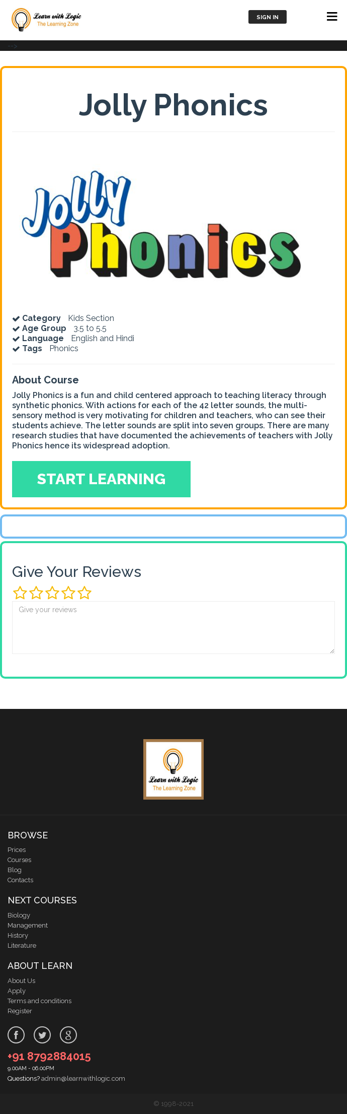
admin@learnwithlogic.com (83, 1078)
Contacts (20, 880)
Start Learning (101, 479)
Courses (19, 860)
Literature (22, 945)
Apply (17, 991)
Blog (15, 870)
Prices (17, 850)
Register (20, 1011)
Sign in (267, 17)
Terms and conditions (39, 1001)
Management (28, 925)
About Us (21, 981)
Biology (19, 915)
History (18, 935)
